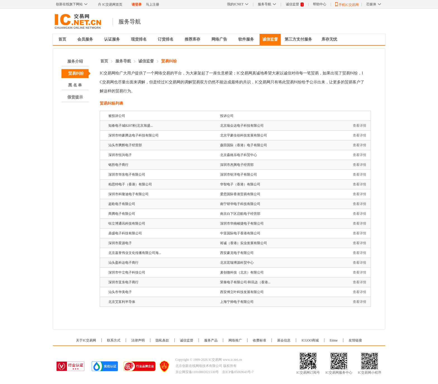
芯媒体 (373, 4)
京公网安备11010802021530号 (197, 372)
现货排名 (139, 39)
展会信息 (284, 340)
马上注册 (152, 4)
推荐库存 (192, 39)
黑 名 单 (75, 85)
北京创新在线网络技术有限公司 (198, 366)
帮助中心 (319, 4)
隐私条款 (162, 340)
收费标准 (259, 340)
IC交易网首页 (109, 4)
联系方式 (113, 340)
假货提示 (75, 97)
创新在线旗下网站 (71, 4)
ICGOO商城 (310, 340)
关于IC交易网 (86, 340)
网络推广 (235, 340)
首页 (62, 39)
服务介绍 (75, 61)
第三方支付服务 (298, 39)
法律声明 (138, 340)
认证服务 (112, 39)
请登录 (137, 4)
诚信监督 (295, 4)
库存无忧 (329, 39)
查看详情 (359, 126)
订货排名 (165, 39)
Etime (334, 340)
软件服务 (246, 39)
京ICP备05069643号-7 (238, 372)
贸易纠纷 (76, 73)
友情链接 (355, 340)
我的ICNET (237, 4)
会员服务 (85, 39)
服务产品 (211, 340)
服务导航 (267, 4)
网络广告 (219, 39)
